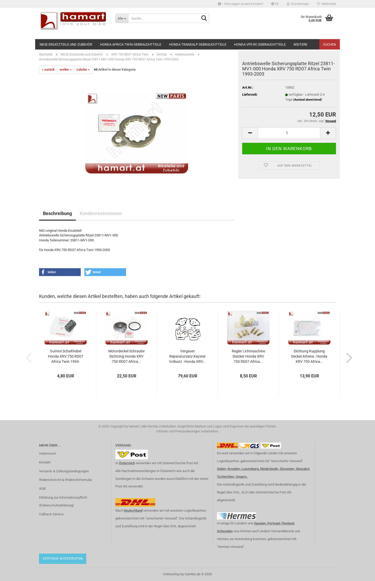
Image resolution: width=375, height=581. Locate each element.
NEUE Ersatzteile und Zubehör (66, 44)
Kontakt (45, 462)
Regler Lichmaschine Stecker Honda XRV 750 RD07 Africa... (248, 356)
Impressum (47, 453)
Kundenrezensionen (101, 213)
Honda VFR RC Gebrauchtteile (260, 44)
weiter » (66, 69)
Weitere (300, 44)
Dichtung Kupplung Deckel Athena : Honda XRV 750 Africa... (309, 356)
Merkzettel (326, 4)
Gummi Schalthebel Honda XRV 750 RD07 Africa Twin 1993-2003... (65, 356)
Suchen (329, 44)
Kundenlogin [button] (298, 4)
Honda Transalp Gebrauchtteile (197, 44)
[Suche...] (121, 18)
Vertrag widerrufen (62, 558)
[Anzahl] (289, 133)
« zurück (48, 69)
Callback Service (51, 514)
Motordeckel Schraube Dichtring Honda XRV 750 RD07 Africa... (126, 356)
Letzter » (83, 69)
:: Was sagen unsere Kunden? (240, 4)
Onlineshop (171, 574)
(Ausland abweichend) (307, 99)
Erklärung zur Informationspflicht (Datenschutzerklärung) (63, 501)
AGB (42, 489)
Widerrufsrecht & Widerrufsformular (65, 480)
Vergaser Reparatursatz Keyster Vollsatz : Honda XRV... (187, 356)
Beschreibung (57, 213)
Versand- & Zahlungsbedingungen (64, 471)
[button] (275, 4)
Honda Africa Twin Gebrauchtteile (130, 44)
